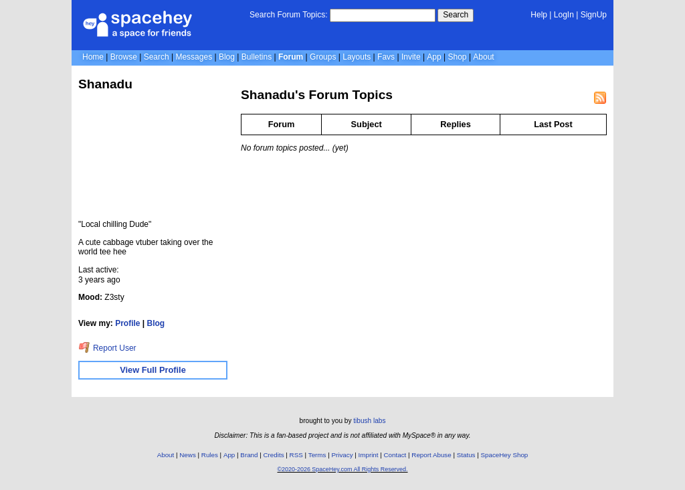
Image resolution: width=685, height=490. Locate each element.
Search (455, 14)
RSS (296, 455)
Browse (123, 57)
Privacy (342, 455)
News (187, 455)
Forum (290, 57)
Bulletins (256, 57)
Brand (249, 455)
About (483, 57)
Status (466, 455)
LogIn (564, 14)
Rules (209, 455)
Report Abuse (431, 455)
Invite (411, 57)
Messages (193, 57)
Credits (274, 455)
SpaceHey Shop (504, 455)
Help (538, 14)
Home (93, 57)
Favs (386, 57)
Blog (227, 57)
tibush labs (369, 420)
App (434, 57)
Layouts (356, 57)
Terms (317, 455)
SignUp (594, 14)
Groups (323, 57)
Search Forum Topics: (289, 14)
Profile (127, 323)
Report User (107, 348)
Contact (395, 455)
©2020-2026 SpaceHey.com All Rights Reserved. (342, 469)
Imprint (369, 455)
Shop (457, 57)
